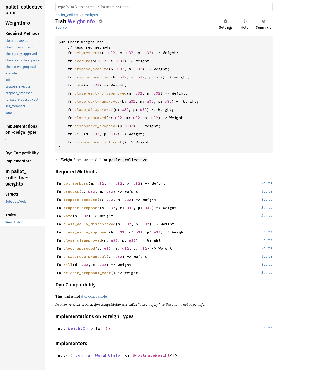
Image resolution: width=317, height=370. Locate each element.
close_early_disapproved (100, 93)
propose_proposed (92, 77)
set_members (86, 52)
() (107, 328)
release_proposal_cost (98, 142)
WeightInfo (80, 328)
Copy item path (101, 21)
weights (91, 15)
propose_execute (91, 69)
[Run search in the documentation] (164, 7)
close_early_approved (97, 101)
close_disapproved (93, 109)
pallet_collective (69, 15)
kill (78, 134)
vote (78, 85)
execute (82, 60)
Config (82, 355)
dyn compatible (94, 296)
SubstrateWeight (151, 355)
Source (61, 27)
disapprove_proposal (95, 125)
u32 (111, 52)
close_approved (90, 117)
